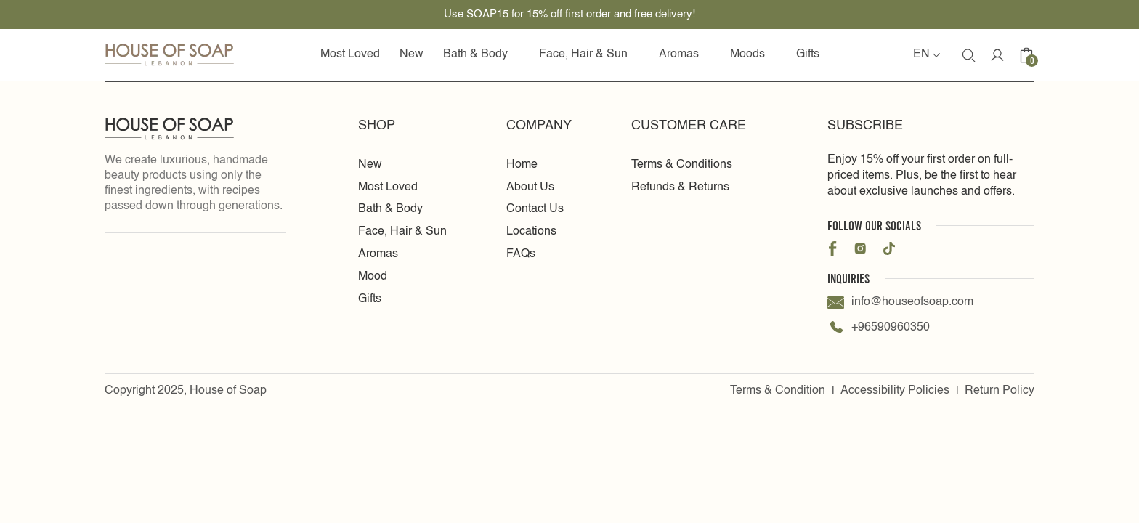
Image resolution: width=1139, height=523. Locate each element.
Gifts (807, 54)
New (411, 54)
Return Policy (999, 391)
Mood (372, 277)
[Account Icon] (997, 55)
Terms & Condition (777, 391)
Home (522, 165)
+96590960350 (878, 328)
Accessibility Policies (894, 391)
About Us (530, 187)
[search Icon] (968, 55)
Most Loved (350, 54)
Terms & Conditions (681, 165)
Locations (531, 232)
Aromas (684, 54)
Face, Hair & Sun (589, 54)
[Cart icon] (1026, 55)
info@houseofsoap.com (900, 302)
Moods (753, 54)
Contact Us (535, 209)
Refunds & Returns (680, 187)
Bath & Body (481, 54)
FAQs (520, 254)
